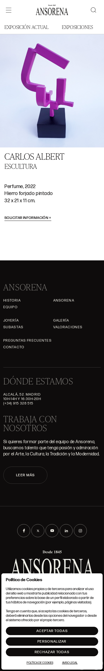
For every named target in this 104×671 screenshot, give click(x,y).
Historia (12, 300)
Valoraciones (68, 327)
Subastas (13, 327)
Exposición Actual (26, 26)
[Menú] (8, 10)
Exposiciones (77, 26)
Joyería (11, 320)
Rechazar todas (52, 652)
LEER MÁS (25, 475)
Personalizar (52, 641)
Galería (61, 320)
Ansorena (63, 300)
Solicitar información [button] (27, 217)
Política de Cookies (40, 663)
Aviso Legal (70, 663)
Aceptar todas (52, 631)
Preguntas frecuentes (27, 340)
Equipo (10, 307)
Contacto (13, 347)
